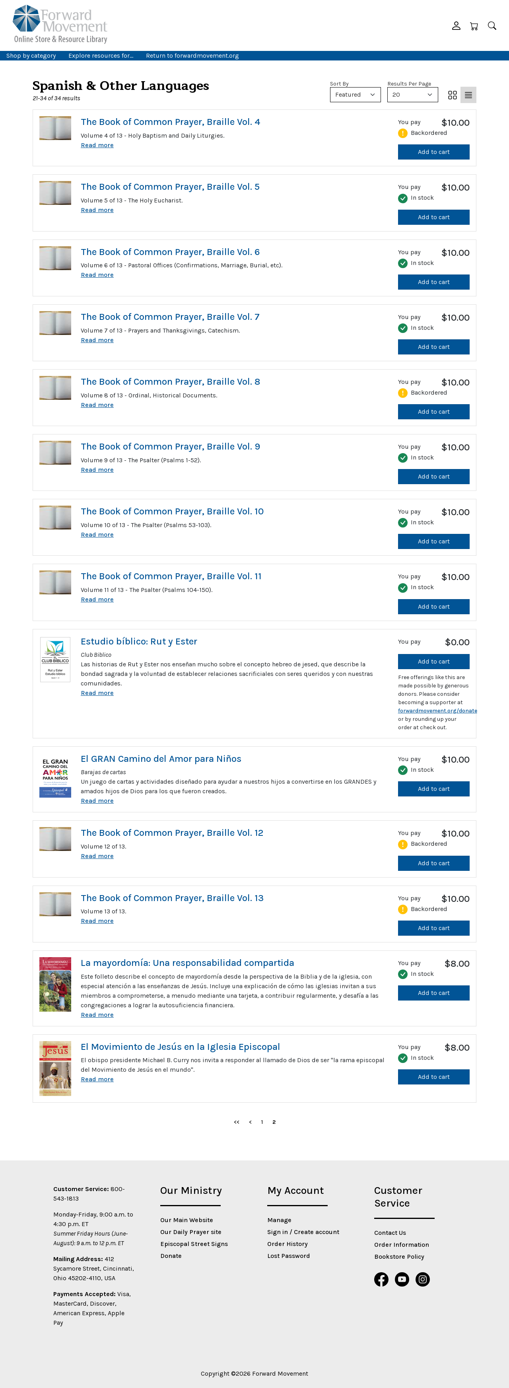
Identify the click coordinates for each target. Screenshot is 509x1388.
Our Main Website (186, 1220)
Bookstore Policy (399, 1256)
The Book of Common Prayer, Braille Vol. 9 (170, 446)
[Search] (492, 25)
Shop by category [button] (31, 55)
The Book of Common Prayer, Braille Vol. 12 (172, 832)
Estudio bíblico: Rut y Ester (139, 641)
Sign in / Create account (303, 1232)
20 (396, 94)
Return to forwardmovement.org (192, 55)
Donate (171, 1256)
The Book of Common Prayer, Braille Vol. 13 (172, 897)
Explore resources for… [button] (100, 55)
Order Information (401, 1244)
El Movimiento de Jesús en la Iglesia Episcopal (180, 1046)
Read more (97, 145)
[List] (468, 95)
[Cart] (474, 25)
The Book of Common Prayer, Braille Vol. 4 (170, 121)
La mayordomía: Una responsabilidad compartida (187, 962)
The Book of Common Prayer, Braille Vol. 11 (171, 576)
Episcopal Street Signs (194, 1244)
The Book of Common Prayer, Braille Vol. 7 (170, 316)
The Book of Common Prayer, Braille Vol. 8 (170, 381)
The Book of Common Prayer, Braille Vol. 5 (170, 186)
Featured (348, 94)
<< (236, 1122)
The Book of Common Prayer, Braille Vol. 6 (170, 251)
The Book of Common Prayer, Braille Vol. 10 (172, 511)
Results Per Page (409, 83)
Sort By (339, 83)
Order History (287, 1244)
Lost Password (288, 1256)
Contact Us (390, 1232)
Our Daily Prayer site (190, 1232)
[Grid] (452, 95)
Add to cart (434, 152)
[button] (456, 25)
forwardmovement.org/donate (437, 710)
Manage (279, 1220)
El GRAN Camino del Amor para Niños (161, 758)
